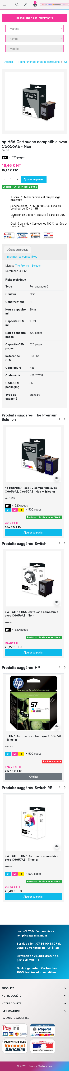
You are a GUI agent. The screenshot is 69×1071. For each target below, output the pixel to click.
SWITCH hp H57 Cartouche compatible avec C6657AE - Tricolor (31, 857)
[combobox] (34, 28)
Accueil (8, 61)
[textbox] (33, 29)
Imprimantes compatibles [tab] (22, 256)
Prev (59, 419)
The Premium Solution (28, 265)
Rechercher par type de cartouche (39, 61)
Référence (11, 271)
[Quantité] (11, 179)
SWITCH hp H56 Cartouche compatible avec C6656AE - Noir (31, 613)
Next (64, 419)
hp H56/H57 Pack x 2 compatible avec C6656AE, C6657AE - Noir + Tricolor (31, 489)
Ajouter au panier (34, 179)
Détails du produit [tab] (17, 249)
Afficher (33, 776)
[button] (17, 5)
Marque (10, 265)
